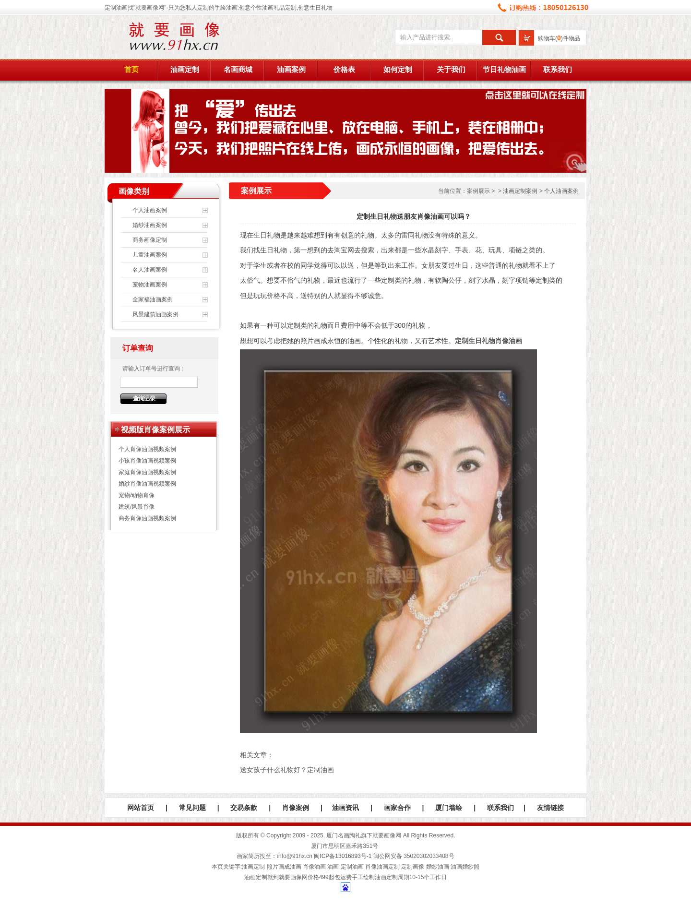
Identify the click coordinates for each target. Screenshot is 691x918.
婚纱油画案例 (149, 225)
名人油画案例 (149, 269)
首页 (131, 69)
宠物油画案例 (149, 284)
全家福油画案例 (152, 299)
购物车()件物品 (559, 38)
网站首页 (140, 807)
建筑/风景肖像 (137, 506)
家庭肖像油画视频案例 (147, 472)
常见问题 (192, 807)
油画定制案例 (520, 191)
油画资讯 (345, 807)
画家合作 (397, 807)
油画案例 (291, 69)
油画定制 (184, 69)
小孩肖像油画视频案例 (147, 460)
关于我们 (451, 69)
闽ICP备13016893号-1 (342, 856)
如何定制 (397, 69)
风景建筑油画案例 (155, 314)
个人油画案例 (149, 210)
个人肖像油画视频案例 (147, 449)
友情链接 (550, 807)
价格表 (344, 69)
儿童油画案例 (149, 254)
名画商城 (238, 69)
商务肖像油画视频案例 (147, 518)
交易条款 (243, 807)
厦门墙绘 (448, 807)
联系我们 (557, 69)
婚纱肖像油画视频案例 (147, 483)
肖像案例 (295, 807)
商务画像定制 (149, 240)
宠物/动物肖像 (137, 495)
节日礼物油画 (504, 69)
